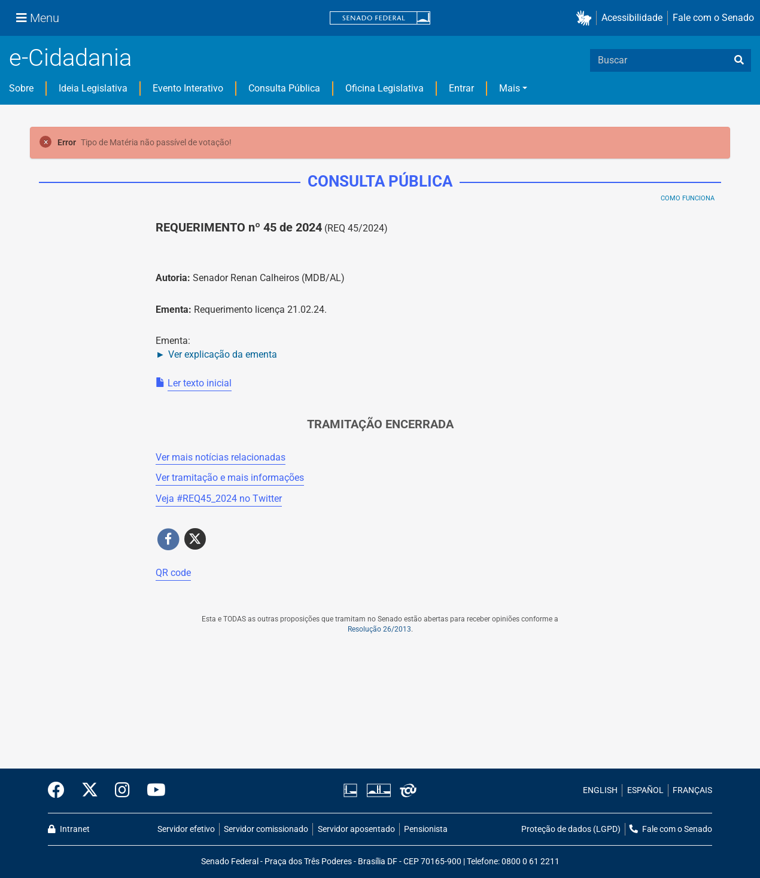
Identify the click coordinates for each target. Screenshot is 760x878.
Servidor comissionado (266, 829)
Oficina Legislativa (384, 88)
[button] (586, 18)
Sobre (21, 88)
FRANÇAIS (692, 790)
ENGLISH (600, 790)
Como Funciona (688, 198)
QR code (173, 572)
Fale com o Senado (713, 17)
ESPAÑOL (645, 790)
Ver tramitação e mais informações (230, 477)
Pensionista (426, 829)
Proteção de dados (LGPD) (571, 829)
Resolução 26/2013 (379, 629)
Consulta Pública (284, 88)
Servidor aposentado (356, 829)
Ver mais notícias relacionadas (220, 457)
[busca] (739, 60)
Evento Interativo (188, 88)
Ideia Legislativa (93, 88)
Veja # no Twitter (219, 498)
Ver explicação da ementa (222, 354)
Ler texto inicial (200, 383)
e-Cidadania (70, 58)
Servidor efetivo (186, 829)
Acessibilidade (631, 17)
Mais (509, 88)
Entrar (461, 88)
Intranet (69, 829)
